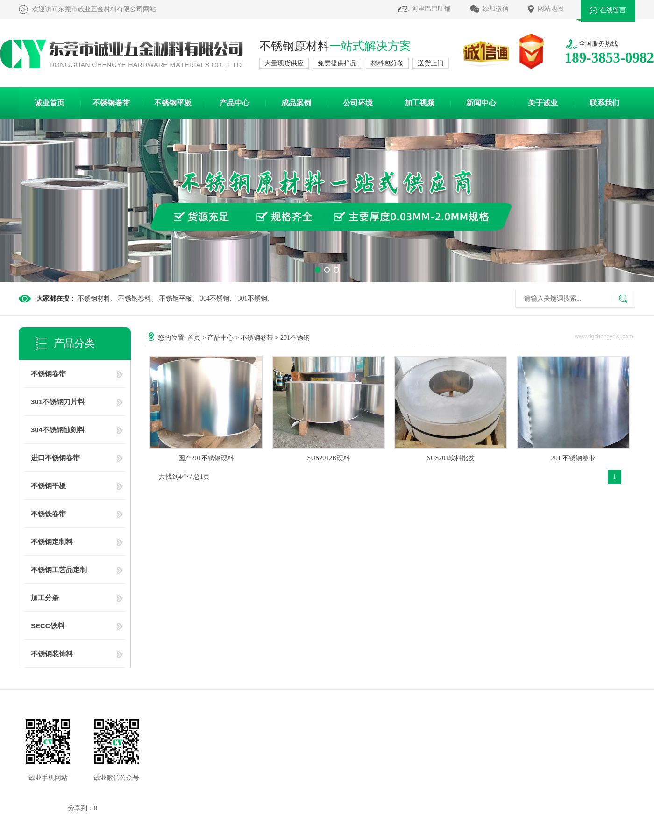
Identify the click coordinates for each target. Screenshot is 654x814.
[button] (317, 270)
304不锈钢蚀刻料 (58, 430)
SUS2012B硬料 (328, 458)
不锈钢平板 (173, 103)
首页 (193, 337)
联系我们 (604, 103)
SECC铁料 (47, 626)
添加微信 (496, 8)
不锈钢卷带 (111, 103)
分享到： (81, 808)
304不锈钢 (214, 298)
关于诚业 (543, 103)
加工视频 (419, 103)
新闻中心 (481, 103)
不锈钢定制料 (52, 542)
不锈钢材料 (94, 298)
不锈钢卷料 (134, 298)
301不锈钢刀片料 (58, 402)
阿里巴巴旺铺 (431, 8)
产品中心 (234, 103)
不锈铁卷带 (48, 514)
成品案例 (296, 103)
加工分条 (45, 598)
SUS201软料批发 (451, 458)
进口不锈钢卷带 (55, 458)
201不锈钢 (295, 337)
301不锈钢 (252, 298)
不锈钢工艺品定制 (59, 570)
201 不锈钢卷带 (573, 458)
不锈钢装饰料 (52, 654)
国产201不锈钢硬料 (206, 458)
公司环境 (358, 103)
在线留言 (613, 10)
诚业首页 (49, 103)
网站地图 (551, 8)
